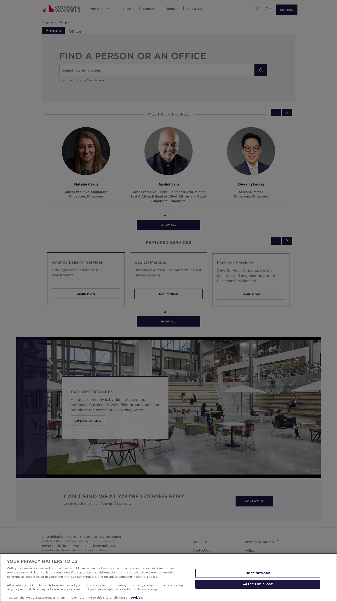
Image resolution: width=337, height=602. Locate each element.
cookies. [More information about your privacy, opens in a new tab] (136, 597)
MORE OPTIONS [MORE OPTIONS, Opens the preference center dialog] (257, 573)
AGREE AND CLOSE (258, 584)
